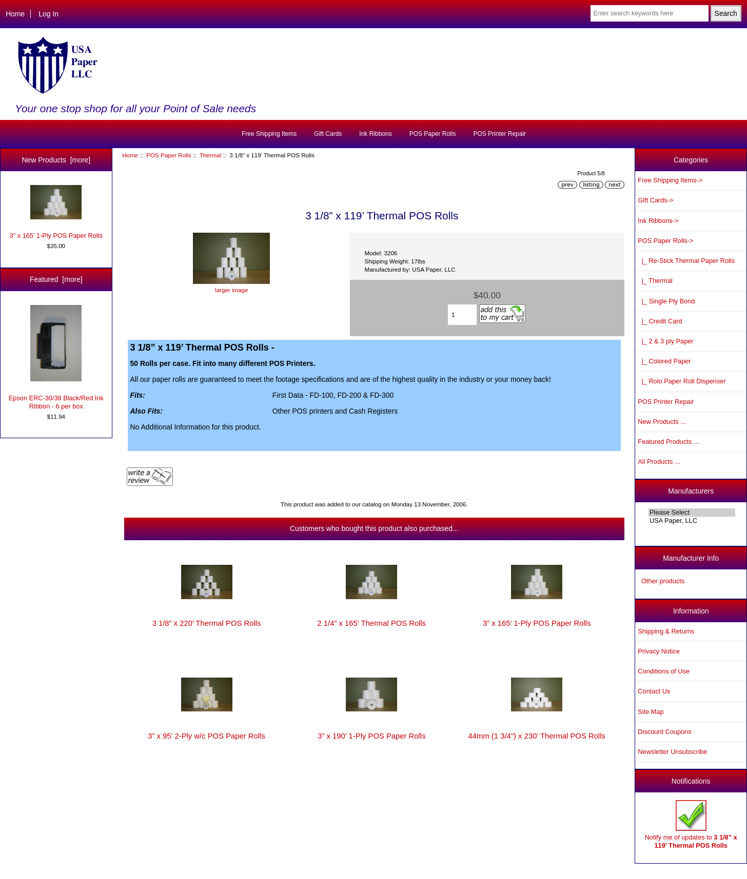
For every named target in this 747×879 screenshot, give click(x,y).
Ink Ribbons (375, 133)
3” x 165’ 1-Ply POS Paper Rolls (56, 212)
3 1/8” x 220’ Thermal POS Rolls (206, 623)
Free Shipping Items (269, 133)
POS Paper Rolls (168, 155)
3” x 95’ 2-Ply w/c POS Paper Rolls (206, 736)
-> (665, 240)
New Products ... (662, 421)
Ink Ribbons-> (658, 220)
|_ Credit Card (660, 321)
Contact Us (654, 691)
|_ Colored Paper (664, 361)
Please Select (691, 512)
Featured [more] (56, 279)
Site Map (650, 712)
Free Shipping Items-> (670, 180)
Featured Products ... (668, 441)
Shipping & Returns (666, 631)
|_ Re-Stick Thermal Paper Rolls (686, 260)
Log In (48, 14)
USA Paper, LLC (691, 521)
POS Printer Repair (499, 133)
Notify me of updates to (691, 824)
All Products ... (659, 461)
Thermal (211, 155)
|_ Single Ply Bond (666, 301)
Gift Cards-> (655, 200)
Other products (662, 581)
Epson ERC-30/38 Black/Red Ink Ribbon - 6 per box (56, 357)
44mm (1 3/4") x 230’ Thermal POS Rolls (536, 736)
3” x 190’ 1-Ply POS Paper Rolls (371, 736)
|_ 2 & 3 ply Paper (665, 341)
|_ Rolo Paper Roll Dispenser (681, 381)
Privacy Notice (658, 651)
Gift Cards (328, 133)
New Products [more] (56, 160)
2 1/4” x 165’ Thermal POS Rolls (371, 623)
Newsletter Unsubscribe (672, 751)
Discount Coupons (664, 731)
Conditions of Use (664, 671)
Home (15, 14)
